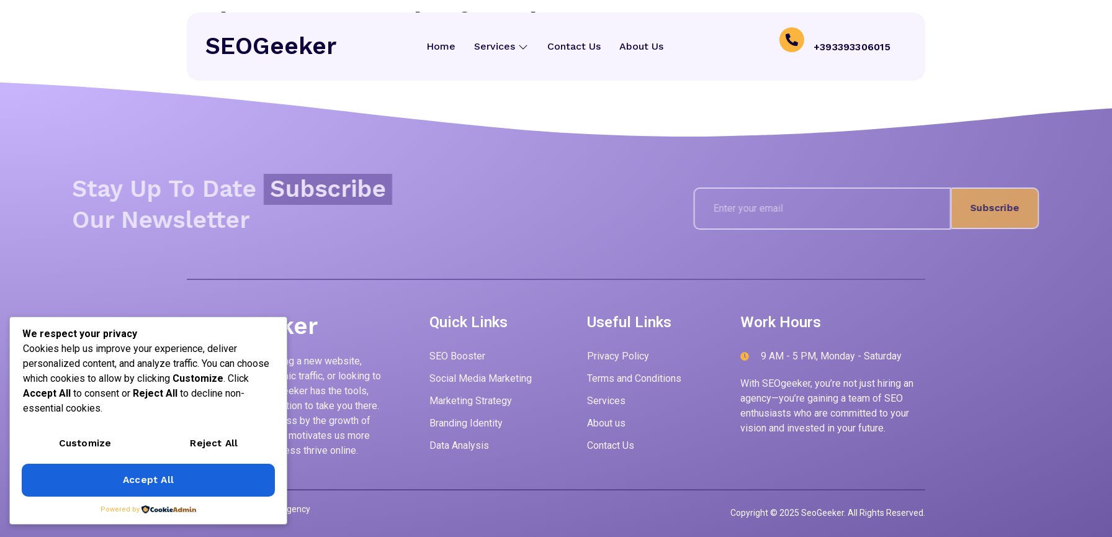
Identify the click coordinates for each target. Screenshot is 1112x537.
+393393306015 (852, 46)
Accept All (148, 480)
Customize (85, 444)
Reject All (213, 444)
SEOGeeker (270, 46)
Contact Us (573, 46)
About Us (641, 46)
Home (440, 46)
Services (501, 46)
